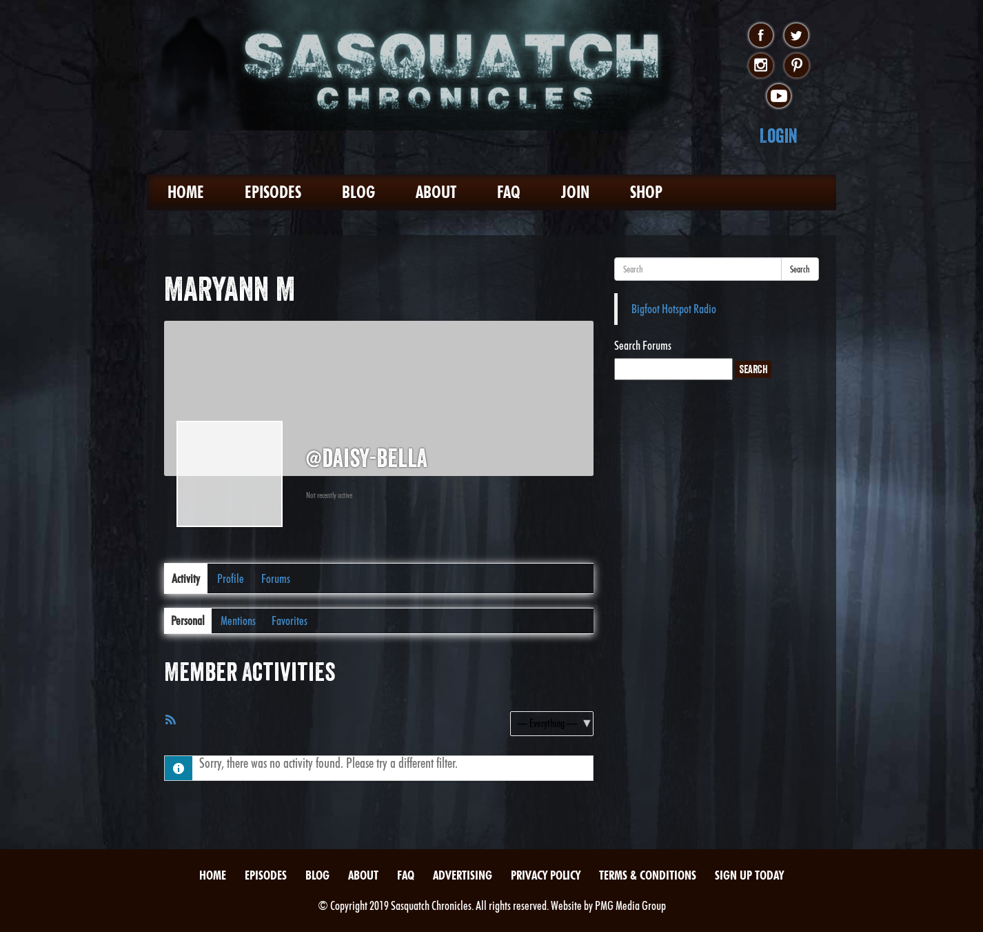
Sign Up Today (749, 875)
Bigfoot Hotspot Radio (673, 308)
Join (575, 192)
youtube (778, 96)
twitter (796, 36)
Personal (188, 620)
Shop (646, 192)
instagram (761, 66)
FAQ (508, 192)
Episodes (273, 192)
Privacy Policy (545, 875)
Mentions (238, 620)
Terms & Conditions (647, 875)
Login (779, 135)
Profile (230, 578)
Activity (186, 578)
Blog (358, 192)
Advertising (462, 875)
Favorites (289, 620)
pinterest (796, 66)
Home (186, 192)
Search (800, 269)
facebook (761, 36)
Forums (275, 578)
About (436, 192)
